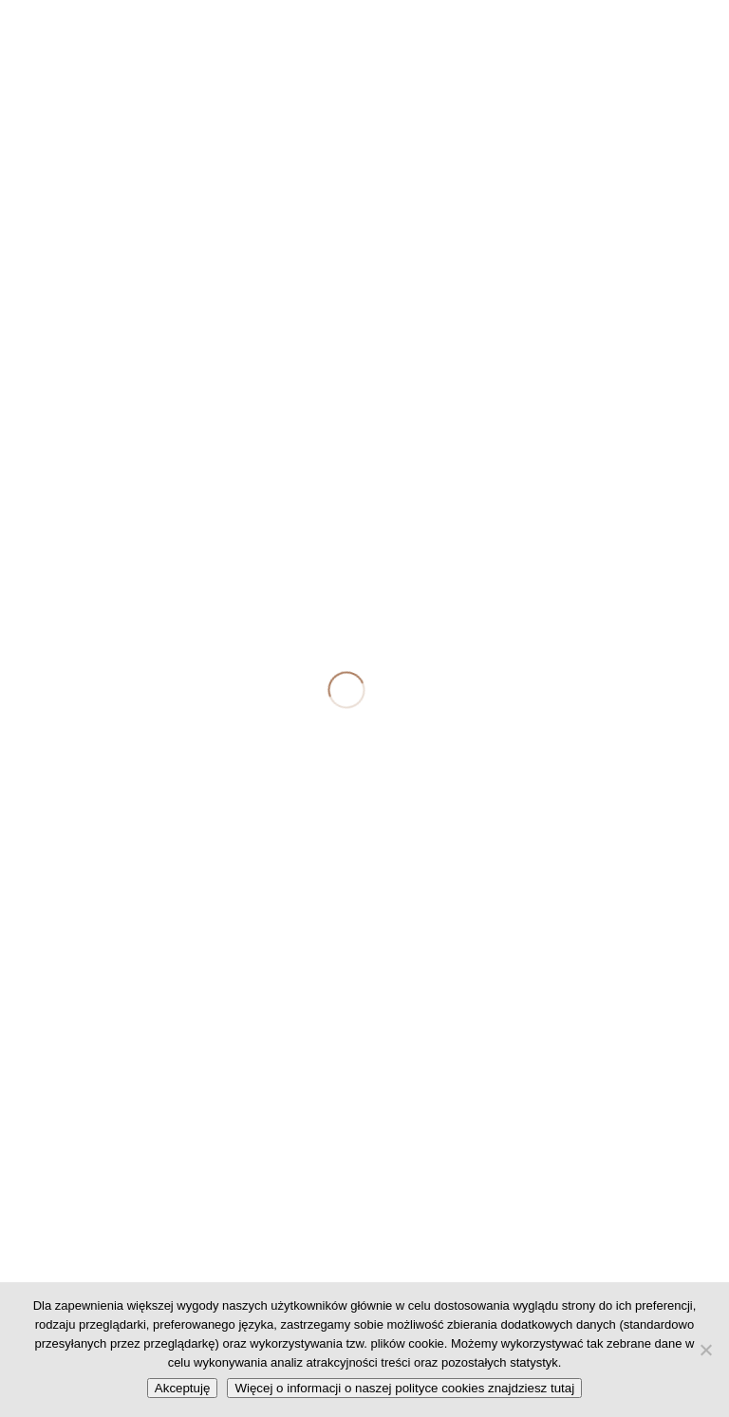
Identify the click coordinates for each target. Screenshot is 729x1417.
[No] (705, 1349)
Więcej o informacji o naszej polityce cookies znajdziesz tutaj (404, 1388)
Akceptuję (183, 1388)
